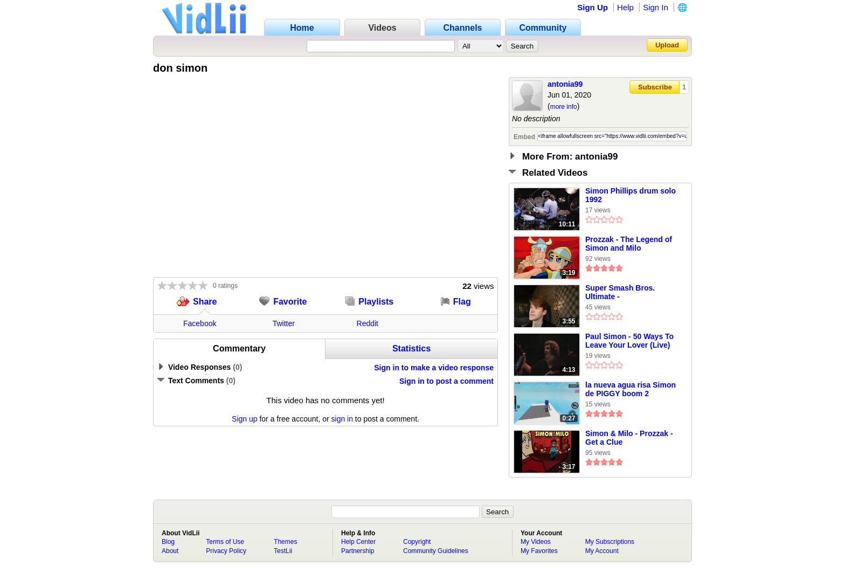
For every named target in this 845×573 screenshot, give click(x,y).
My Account (602, 551)
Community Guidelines (435, 551)
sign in (342, 419)
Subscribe (655, 87)
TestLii (283, 551)
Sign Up (592, 7)
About (170, 551)
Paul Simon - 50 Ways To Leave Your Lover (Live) (629, 340)
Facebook (199, 323)
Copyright (417, 542)
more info (563, 107)
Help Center (358, 542)
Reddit (367, 323)
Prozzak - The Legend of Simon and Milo (628, 243)
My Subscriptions (609, 542)
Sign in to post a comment (446, 381)
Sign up (244, 419)
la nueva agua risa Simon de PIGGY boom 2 (630, 389)
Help (625, 7)
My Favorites (539, 551)
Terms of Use (225, 542)
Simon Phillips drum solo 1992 (630, 195)
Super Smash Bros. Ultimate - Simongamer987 (620, 293)
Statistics (411, 348)
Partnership (357, 551)
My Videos (536, 542)
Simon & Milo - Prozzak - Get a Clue (629, 437)
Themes (285, 542)
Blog (168, 542)
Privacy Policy (226, 551)
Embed (524, 137)
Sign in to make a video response (434, 367)
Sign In (655, 7)
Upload (667, 45)
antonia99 (565, 84)
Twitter (284, 323)
